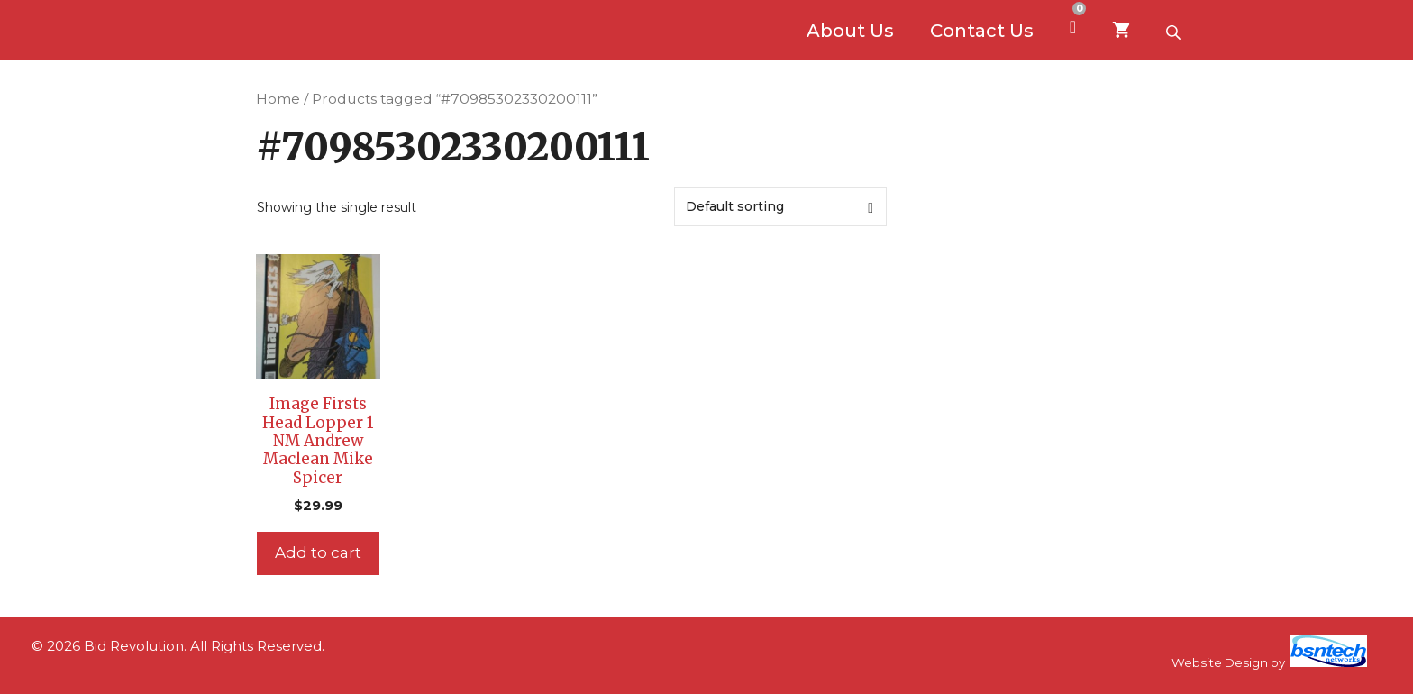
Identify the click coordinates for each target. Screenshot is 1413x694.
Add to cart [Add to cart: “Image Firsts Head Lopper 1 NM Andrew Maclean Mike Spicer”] (318, 552)
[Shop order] (780, 206)
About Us (850, 30)
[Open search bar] (1175, 31)
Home (278, 98)
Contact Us (982, 30)
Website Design (1219, 662)
